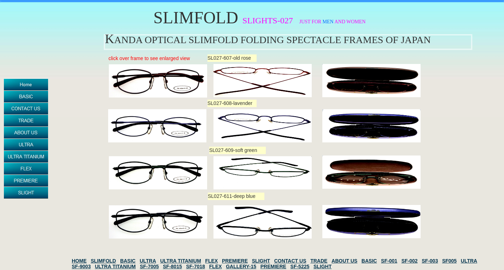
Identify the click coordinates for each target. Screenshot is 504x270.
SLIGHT (261, 261)
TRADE (318, 261)
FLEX (211, 261)
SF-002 (410, 261)
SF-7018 (195, 266)
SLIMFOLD (103, 261)
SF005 (449, 261)
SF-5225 (300, 266)
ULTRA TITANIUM (180, 261)
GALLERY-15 (241, 266)
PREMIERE (235, 261)
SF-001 (389, 261)
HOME (79, 261)
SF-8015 (172, 266)
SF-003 (430, 261)
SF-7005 (149, 266)
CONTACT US (290, 261)
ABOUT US (344, 261)
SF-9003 (81, 266)
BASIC (128, 261)
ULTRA (148, 261)
